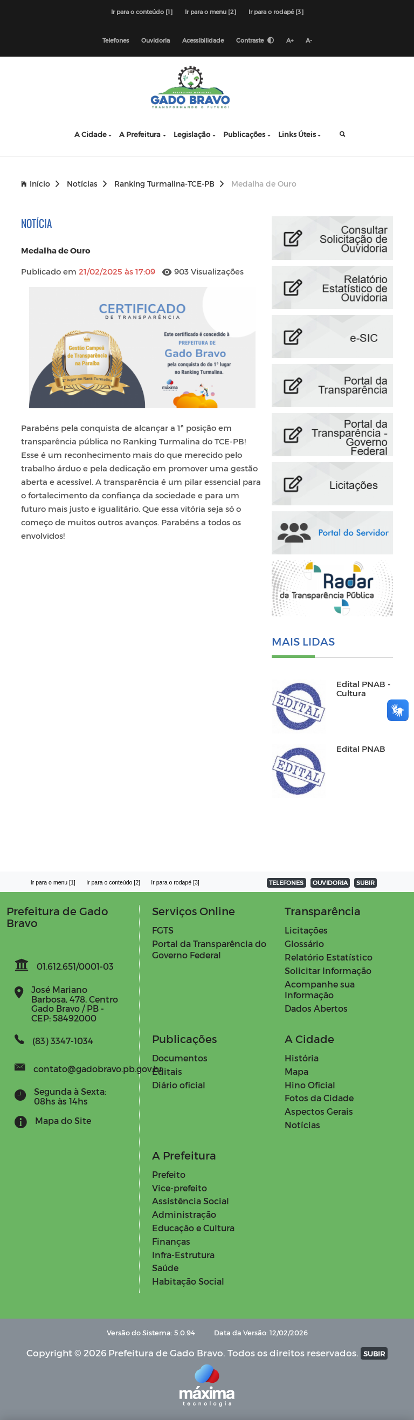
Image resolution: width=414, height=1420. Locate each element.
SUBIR (365, 882)
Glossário (304, 943)
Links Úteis (297, 134)
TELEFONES (286, 882)
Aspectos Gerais (319, 1111)
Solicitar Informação (328, 970)
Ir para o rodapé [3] (276, 11)
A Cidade (90, 134)
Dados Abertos (316, 1008)
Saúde (165, 1268)
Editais (167, 1071)
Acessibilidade (203, 40)
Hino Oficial (310, 1085)
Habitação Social (188, 1281)
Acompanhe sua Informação (320, 989)
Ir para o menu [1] (53, 882)
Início (40, 183)
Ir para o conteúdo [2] (113, 882)
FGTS (163, 930)
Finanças (171, 1241)
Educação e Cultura (193, 1228)
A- (309, 40)
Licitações (306, 930)
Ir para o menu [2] (210, 11)
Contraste (255, 40)
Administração (184, 1214)
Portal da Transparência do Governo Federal (209, 949)
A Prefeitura (140, 134)
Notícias (87, 183)
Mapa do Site (63, 1120)
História (302, 1058)
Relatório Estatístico (328, 957)
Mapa (296, 1071)
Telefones (115, 40)
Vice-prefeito (179, 1188)
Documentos (180, 1058)
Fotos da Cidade (319, 1098)
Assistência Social (190, 1201)
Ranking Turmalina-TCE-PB (169, 183)
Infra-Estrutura (183, 1255)
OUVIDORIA (330, 882)
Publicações (244, 134)
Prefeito (168, 1174)
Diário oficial (178, 1085)
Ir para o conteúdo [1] (141, 11)
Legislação (192, 134)
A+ (289, 40)
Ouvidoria (155, 40)
